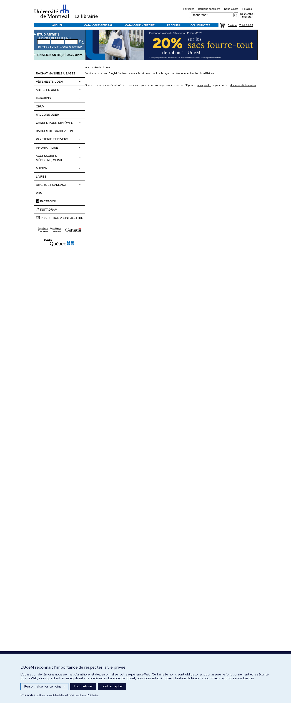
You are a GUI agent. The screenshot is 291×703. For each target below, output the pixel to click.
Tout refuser (83, 686)
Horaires (247, 9)
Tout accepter (112, 686)
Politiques (188, 9)
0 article (232, 25)
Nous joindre (231, 9)
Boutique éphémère (209, 9)
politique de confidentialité (50, 695)
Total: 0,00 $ (246, 25)
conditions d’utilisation (87, 695)
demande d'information (243, 85)
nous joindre (204, 85)
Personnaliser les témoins (44, 687)
